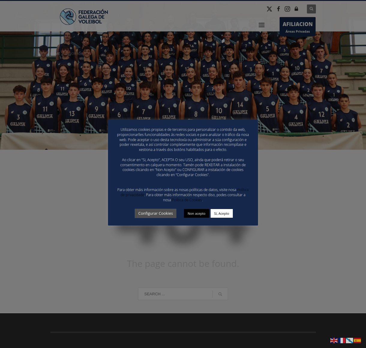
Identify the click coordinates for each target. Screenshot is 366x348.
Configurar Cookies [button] (155, 213)
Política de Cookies (187, 199)
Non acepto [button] (196, 213)
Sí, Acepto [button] (221, 213)
